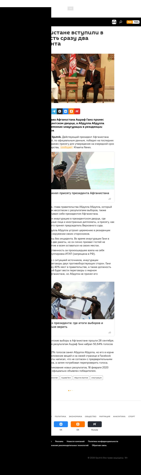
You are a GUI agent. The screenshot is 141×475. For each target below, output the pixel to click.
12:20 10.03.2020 (35, 50)
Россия (48, 416)
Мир (43, 378)
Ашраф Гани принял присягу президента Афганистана (69, 193)
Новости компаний (76, 441)
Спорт (131, 416)
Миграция (104, 416)
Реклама (59, 441)
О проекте (8, 441)
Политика (60, 416)
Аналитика (119, 416)
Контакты (20, 441)
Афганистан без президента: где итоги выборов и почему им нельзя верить (66, 325)
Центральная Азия (31, 416)
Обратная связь (99, 445)
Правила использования (40, 441)
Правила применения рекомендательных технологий (63, 445)
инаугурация (96, 378)
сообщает (66, 147)
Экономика (75, 416)
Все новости (33, 378)
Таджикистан (10, 416)
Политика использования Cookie (18, 445)
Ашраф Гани (66, 378)
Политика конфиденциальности (103, 441)
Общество (90, 416)
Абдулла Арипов (81, 378)
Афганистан (53, 378)
